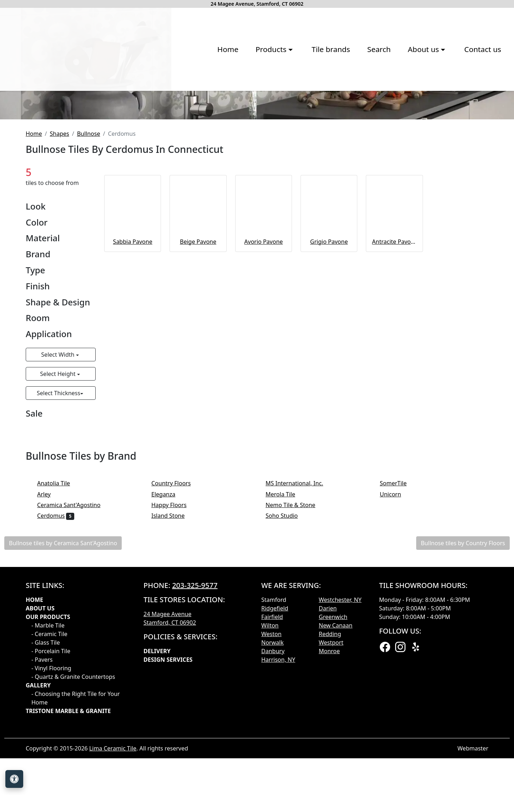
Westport (331, 750)
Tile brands (229, 99)
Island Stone (172, 623)
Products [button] (169, 99)
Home (125, 99)
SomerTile (399, 591)
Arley (51, 602)
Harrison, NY (278, 767)
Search (276, 99)
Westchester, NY (340, 707)
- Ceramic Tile (49, 741)
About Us (40, 716)
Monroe (329, 759)
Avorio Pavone (263, 349)
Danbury (272, 759)
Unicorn (395, 602)
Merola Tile (286, 602)
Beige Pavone (198, 349)
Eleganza (168, 602)
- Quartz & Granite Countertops (73, 784)
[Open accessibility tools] (14, 779)
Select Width (58, 462)
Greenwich (333, 724)
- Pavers (41, 767)
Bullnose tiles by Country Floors (463, 651)
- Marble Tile (48, 733)
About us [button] (322, 99)
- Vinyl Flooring (51, 776)
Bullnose (88, 241)
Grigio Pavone (329, 349)
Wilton (269, 733)
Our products (48, 724)
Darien (328, 716)
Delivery (157, 759)
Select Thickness (58, 501)
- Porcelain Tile (50, 759)
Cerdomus (55, 623)
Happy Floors (173, 612)
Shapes (59, 241)
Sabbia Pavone (132, 349)
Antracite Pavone (394, 349)
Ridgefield (274, 716)
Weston (271, 741)
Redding (330, 741)
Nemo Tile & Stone (296, 612)
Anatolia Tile (59, 591)
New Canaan (335, 733)
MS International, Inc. (299, 591)
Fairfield (272, 724)
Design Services (167, 767)
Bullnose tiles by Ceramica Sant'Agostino (63, 651)
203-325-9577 (194, 693)
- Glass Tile (45, 750)
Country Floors (177, 591)
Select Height (58, 481)
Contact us (380, 99)
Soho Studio (288, 623)
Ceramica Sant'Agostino (73, 612)
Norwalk (272, 750)
